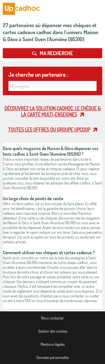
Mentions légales (53, 344)
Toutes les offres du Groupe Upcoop (49, 130)
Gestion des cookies (52, 331)
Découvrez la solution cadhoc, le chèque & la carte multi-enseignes (52, 111)
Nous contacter (52, 318)
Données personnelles (52, 357)
